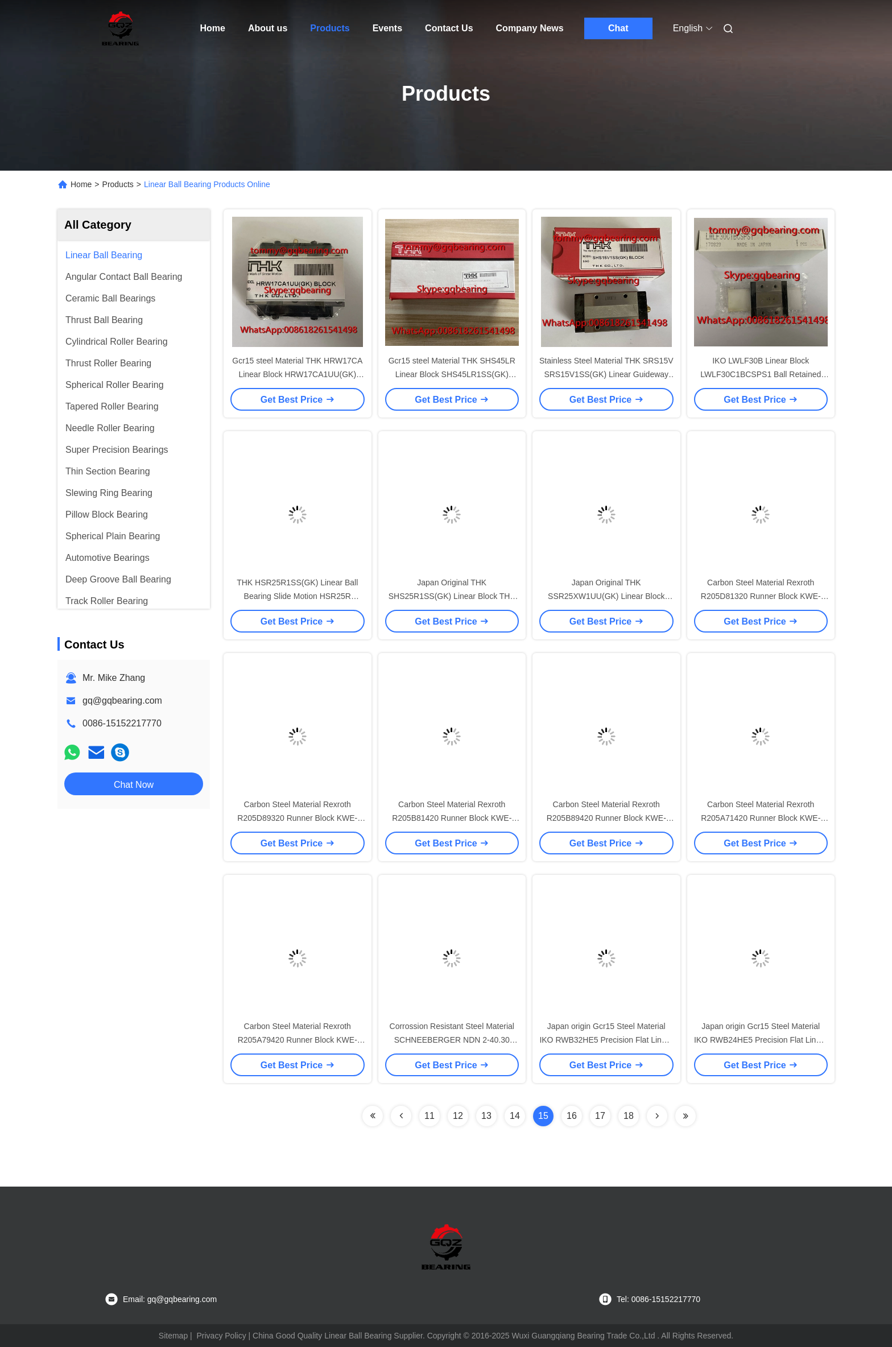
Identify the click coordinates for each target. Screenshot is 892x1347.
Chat (618, 28)
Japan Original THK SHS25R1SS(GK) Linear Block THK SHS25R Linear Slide (452, 596)
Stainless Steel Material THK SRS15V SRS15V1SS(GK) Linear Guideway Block (606, 374)
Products (329, 28)
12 (458, 1116)
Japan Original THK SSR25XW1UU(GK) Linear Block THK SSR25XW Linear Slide (606, 596)
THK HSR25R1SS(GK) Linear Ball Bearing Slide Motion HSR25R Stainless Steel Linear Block (297, 596)
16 (572, 1116)
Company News (530, 28)
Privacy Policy (221, 1335)
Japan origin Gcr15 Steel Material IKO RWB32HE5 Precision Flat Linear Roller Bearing (606, 1040)
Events (387, 28)
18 (628, 1116)
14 (515, 1116)
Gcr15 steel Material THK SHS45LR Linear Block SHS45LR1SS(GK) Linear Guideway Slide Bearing (452, 374)
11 (429, 1116)
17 (600, 1116)
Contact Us (449, 28)
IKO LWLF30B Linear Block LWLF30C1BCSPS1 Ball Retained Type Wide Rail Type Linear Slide (760, 374)
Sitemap (173, 1335)
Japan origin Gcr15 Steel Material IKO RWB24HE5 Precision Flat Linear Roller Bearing (761, 1040)
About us (267, 28)
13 (486, 1116)
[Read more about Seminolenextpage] (372, 1116)
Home (212, 28)
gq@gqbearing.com (122, 700)
